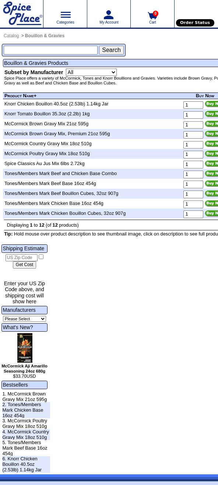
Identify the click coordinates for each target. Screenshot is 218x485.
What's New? (18, 327)
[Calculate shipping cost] (24, 265)
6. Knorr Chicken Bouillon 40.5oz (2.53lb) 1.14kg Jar (22, 464)
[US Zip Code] (22, 258)
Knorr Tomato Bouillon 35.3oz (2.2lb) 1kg (47, 113)
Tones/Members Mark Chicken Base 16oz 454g (53, 203)
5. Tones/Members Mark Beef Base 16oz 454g (24, 448)
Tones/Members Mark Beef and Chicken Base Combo (60, 173)
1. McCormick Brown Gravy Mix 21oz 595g (24, 396)
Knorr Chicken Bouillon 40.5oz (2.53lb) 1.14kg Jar (56, 104)
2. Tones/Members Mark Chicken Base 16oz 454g (22, 410)
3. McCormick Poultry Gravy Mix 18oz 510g (24, 423)
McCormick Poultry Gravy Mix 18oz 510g (47, 153)
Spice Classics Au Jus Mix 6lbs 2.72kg (44, 163)
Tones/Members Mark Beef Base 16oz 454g (50, 183)
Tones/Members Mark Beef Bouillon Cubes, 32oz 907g (61, 193)
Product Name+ (20, 95)
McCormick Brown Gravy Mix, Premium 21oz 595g (57, 133)
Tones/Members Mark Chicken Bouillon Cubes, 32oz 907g (65, 213)
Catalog (11, 35)
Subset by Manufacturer (33, 72)
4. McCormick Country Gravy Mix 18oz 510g (25, 434)
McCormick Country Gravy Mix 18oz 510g (48, 143)
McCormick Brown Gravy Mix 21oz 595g (46, 123)
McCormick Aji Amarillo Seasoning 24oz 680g (24, 368)
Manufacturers (19, 310)
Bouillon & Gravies (44, 35)
